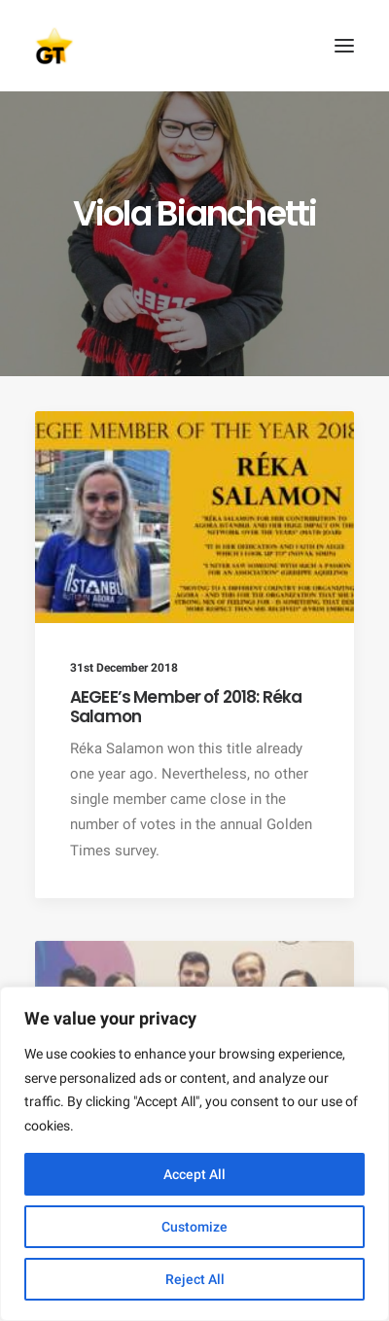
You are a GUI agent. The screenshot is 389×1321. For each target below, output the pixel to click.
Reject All (195, 1279)
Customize (194, 1226)
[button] (344, 45)
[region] (194, 1154)
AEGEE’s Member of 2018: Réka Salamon (185, 706)
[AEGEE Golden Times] (194, 45)
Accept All (194, 1174)
